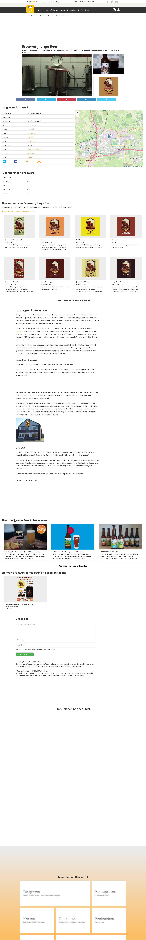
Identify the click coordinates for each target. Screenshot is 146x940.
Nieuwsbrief (93, 921)
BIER (28, 1)
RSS (79, 902)
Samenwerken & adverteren (34, 919)
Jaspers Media (82, 935)
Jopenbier (19, 331)
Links (91, 917)
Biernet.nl (62, 935)
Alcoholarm (44, 242)
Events (80, 10)
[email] (102, 898)
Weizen (78, 284)
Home (29, 16)
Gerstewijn (44, 284)
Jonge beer (68, 16)
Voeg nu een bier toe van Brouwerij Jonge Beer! (18, 211)
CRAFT (29, 157)
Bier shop (60, 919)
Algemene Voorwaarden (97, 913)
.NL (36, 1)
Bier (39, 10)
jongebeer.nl (31, 153)
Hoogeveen (59, 16)
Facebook (68, 896)
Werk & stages (29, 917)
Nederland (45, 16)
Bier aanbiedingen (63, 915)
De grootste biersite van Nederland (49, 2)
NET (33, 1)
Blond (78, 242)
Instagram (82, 896)
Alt (113, 242)
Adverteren (82, 2)
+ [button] (77, 112)
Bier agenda (61, 921)
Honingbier (9, 284)
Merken (62, 10)
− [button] (77, 115)
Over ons (27, 913)
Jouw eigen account (96, 919)
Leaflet (125, 166)
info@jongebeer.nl (33, 149)
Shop (87, 10)
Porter (114, 284)
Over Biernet (91, 2)
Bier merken (61, 913)
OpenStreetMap (133, 166)
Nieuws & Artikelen (51, 10)
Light (7, 242)
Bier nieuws (61, 917)
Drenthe (52, 16)
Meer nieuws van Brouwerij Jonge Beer (73, 542)
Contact (75, 2)
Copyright (92, 915)
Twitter (67, 902)
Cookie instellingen (31, 921)
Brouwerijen (71, 10)
